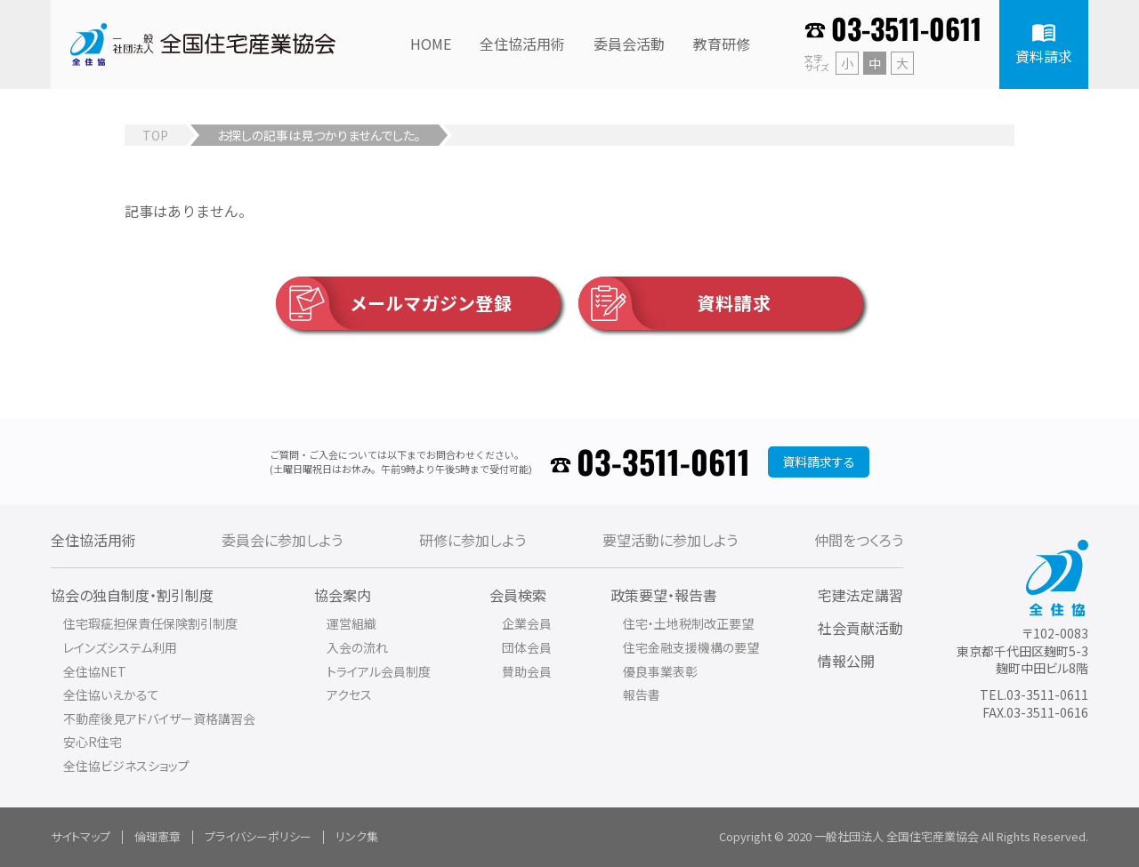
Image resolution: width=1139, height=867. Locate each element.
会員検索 (517, 595)
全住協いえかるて (111, 694)
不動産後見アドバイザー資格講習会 (159, 718)
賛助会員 (527, 671)
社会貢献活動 (860, 627)
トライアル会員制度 (379, 671)
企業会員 (527, 623)
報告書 (641, 694)
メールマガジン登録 (394, 303)
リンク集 (356, 836)
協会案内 (342, 595)
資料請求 (674, 303)
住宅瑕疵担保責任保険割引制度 (150, 623)
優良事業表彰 (660, 671)
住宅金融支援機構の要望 (691, 647)
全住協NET (94, 671)
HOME (430, 43)
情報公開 (846, 660)
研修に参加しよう (472, 539)
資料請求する (818, 461)
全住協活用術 (93, 539)
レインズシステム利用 (120, 647)
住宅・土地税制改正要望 (688, 623)
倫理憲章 (157, 836)
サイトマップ (80, 836)
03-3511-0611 (906, 28)
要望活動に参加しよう (670, 539)
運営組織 (351, 623)
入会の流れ (357, 647)
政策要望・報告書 (663, 595)
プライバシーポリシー (258, 836)
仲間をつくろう (858, 539)
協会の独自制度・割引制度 (132, 595)
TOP (155, 135)
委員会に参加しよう (282, 539)
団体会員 (527, 647)
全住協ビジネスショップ (126, 766)
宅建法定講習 (860, 595)
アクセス (349, 694)
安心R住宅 (92, 742)
